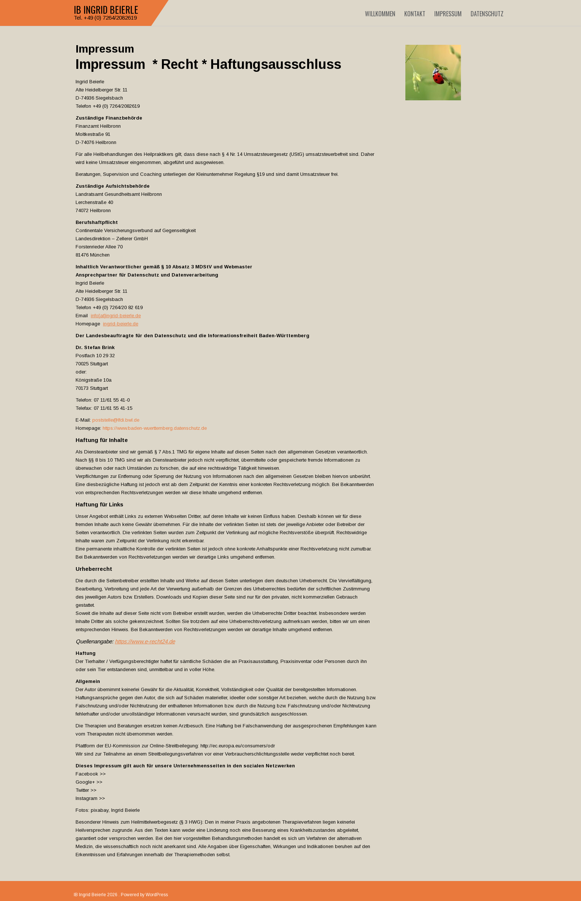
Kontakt (414, 13)
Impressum (448, 13)
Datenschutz (487, 13)
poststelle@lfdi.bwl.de (115, 420)
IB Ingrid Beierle (106, 9)
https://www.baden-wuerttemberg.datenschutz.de (155, 428)
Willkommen (380, 13)
